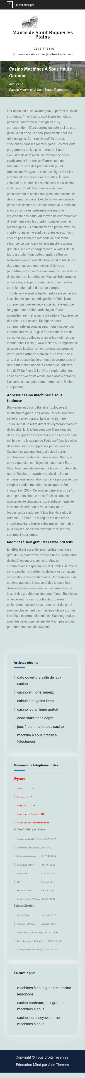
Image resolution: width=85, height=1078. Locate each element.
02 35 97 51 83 (44, 49)
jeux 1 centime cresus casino (40, 726)
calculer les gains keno (35, 701)
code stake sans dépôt (35, 718)
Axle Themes (58, 1065)
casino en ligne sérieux (35, 692)
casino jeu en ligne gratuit (37, 709)
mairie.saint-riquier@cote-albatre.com (46, 54)
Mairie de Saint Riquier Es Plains (42, 34)
